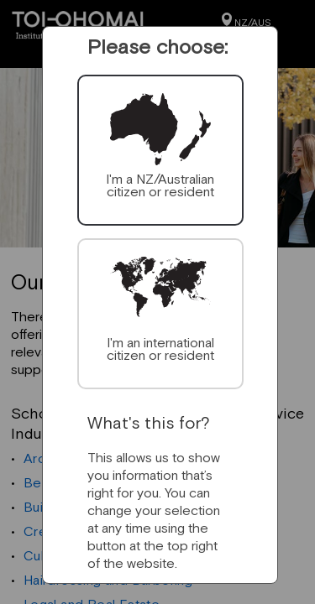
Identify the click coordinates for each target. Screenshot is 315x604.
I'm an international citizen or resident (160, 348)
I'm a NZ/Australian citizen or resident (160, 185)
